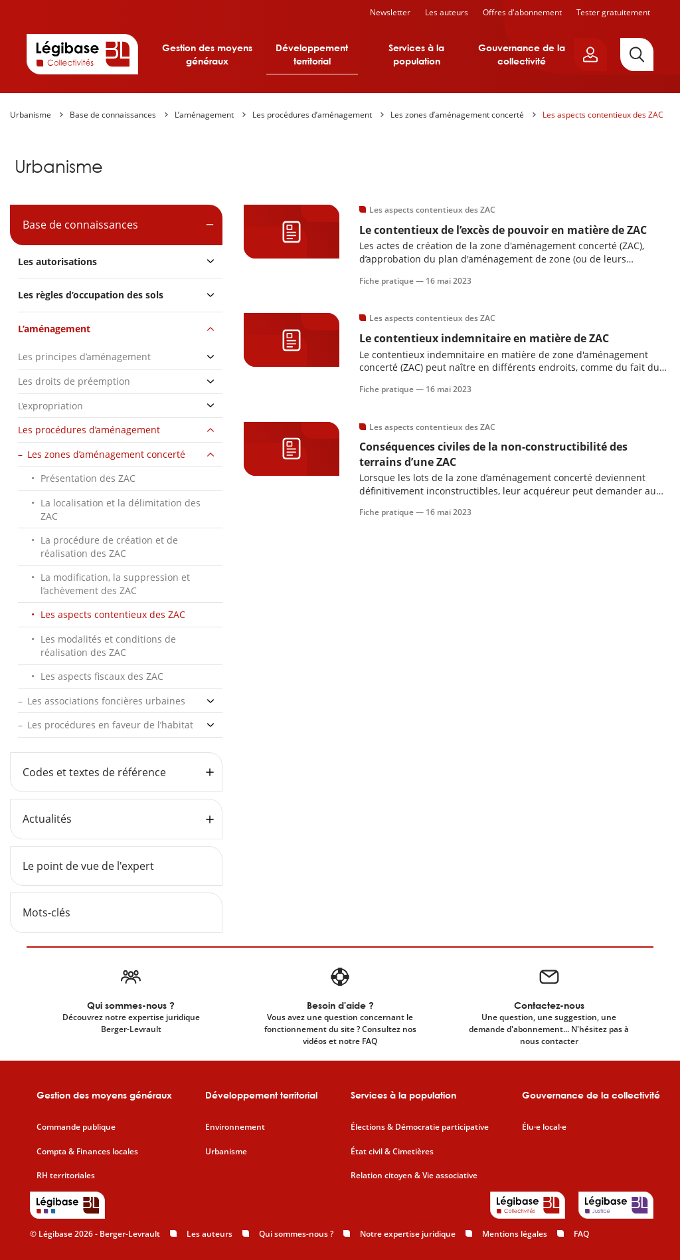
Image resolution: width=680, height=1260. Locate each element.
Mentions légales (514, 1233)
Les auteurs (446, 12)
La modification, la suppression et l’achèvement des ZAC (115, 584)
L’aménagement (204, 114)
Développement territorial (312, 54)
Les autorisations (57, 261)
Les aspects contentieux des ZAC (603, 114)
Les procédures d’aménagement (312, 114)
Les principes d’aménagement (84, 356)
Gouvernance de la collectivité (521, 54)
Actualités (47, 818)
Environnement (235, 1127)
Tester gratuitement (613, 12)
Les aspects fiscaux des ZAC (102, 676)
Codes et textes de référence (94, 772)
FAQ (581, 1233)
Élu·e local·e (544, 1127)
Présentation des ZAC (88, 478)
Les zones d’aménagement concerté (457, 114)
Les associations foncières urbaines (106, 700)
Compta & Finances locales (87, 1151)
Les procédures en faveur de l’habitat (110, 724)
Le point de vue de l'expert (88, 866)
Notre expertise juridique (408, 1233)
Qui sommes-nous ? (296, 1233)
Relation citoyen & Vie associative (414, 1175)
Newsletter (390, 12)
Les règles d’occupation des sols (90, 294)
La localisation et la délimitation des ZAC (121, 509)
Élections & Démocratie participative (420, 1127)
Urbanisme (30, 114)
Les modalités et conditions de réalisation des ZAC (108, 646)
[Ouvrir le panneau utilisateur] (590, 54)
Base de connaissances (113, 114)
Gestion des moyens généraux (207, 54)
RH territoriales (66, 1175)
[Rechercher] (636, 54)
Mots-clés (46, 912)
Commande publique (76, 1127)
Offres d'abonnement (522, 12)
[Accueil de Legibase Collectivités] (82, 54)
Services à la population (416, 54)
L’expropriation (50, 405)
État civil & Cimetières (392, 1151)
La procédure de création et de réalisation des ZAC (109, 547)
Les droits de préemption (74, 381)
